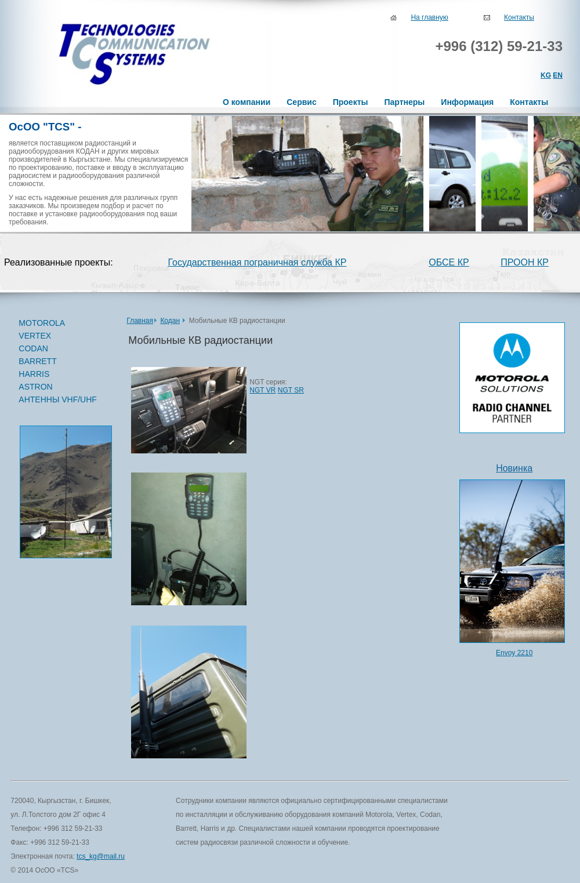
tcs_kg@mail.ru (101, 856)
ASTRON (35, 386)
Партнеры (404, 102)
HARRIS (34, 374)
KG (546, 75)
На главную (429, 17)
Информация (467, 102)
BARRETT (59, 362)
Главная (139, 321)
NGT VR (262, 390)
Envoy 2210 (514, 653)
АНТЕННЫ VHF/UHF (58, 399)
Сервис (301, 102)
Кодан (170, 321)
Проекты (350, 102)
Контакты (519, 17)
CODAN (59, 349)
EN (558, 75)
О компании (246, 102)
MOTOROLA (59, 323)
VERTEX (59, 336)
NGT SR (291, 390)
